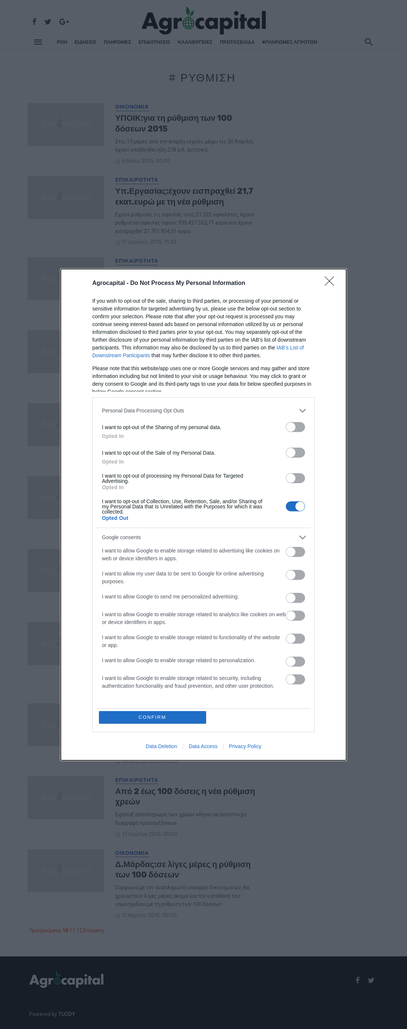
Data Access (203, 746)
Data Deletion (161, 746)
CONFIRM (152, 717)
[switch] (295, 427)
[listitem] (203, 411)
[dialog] (203, 514)
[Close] (332, 283)
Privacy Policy (245, 746)
